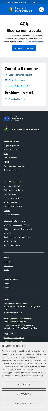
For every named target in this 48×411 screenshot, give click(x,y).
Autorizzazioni (10, 241)
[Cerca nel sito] (41, 9)
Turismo (7, 210)
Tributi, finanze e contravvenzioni (18, 228)
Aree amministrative (12, 149)
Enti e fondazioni (11, 157)
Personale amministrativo (15, 165)
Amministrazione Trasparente (15, 2)
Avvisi (6, 269)
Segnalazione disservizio (14, 341)
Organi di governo (11, 145)
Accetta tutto (24, 394)
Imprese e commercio (13, 198)
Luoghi (6, 283)
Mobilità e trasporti (12, 214)
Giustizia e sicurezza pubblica (16, 224)
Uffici (6, 153)
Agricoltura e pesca (12, 245)
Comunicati (8, 265)
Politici (6, 161)
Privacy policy (37, 375)
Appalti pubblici (10, 202)
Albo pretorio (33, 2)
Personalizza (24, 384)
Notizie (7, 261)
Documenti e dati (11, 169)
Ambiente (8, 233)
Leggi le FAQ (9, 333)
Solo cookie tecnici (24, 403)
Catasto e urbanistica (13, 206)
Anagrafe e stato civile (13, 186)
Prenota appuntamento (14, 337)
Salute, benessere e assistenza (17, 237)
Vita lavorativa (10, 194)
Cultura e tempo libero (13, 190)
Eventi (6, 287)
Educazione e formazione (14, 220)
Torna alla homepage (35, 41)
